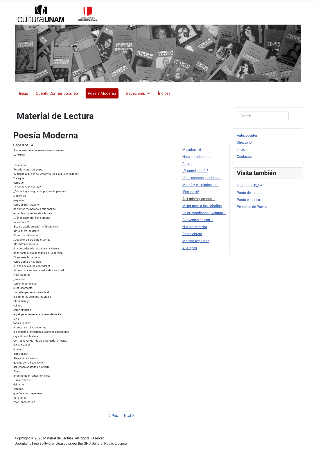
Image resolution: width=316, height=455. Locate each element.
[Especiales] (147, 93)
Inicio (23, 93)
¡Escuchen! (190, 192)
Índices (164, 93)
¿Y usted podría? (195, 171)
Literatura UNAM (249, 186)
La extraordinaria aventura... (204, 213)
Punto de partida (249, 193)
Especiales (135, 93)
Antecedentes (247, 135)
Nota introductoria (196, 157)
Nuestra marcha (194, 227)
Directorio (244, 142)
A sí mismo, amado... (198, 199)
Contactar (244, 156)
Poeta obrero (192, 234)
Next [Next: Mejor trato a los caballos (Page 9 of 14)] (129, 416)
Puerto (187, 164)
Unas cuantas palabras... (201, 178)
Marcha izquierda (195, 241)
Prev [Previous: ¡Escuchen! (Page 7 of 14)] (113, 416)
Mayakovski (191, 150)
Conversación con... (197, 220)
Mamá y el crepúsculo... (200, 185)
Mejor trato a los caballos (202, 206)
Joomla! (21, 443)
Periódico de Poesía (252, 207)
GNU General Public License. (105, 443)
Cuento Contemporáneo (57, 93)
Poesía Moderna (102, 93)
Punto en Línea (248, 200)
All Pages (189, 248)
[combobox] (263, 116)
